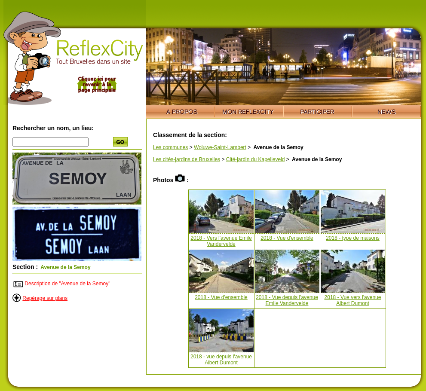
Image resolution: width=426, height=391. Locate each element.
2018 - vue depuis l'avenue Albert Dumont (221, 360)
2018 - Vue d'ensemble (287, 238)
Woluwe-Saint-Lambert (220, 147)
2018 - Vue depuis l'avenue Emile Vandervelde (287, 300)
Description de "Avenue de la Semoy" (67, 284)
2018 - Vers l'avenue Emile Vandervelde (220, 241)
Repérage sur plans (44, 298)
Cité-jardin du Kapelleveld (255, 159)
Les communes (170, 147)
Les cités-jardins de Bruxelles (186, 159)
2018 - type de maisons (353, 238)
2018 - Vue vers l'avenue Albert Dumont (353, 300)
